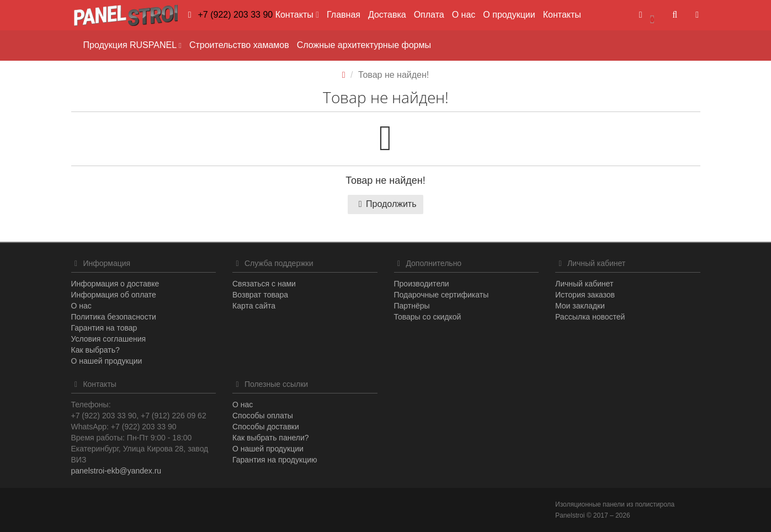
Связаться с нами (264, 283)
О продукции (509, 14)
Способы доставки (265, 426)
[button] (646, 15)
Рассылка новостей (590, 316)
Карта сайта (253, 305)
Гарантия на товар (104, 327)
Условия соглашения (108, 338)
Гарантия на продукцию (274, 459)
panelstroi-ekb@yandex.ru (116, 470)
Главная (343, 14)
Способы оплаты (262, 415)
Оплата (429, 14)
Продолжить (385, 204)
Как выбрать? (95, 349)
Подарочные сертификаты (441, 294)
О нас (464, 14)
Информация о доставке (115, 283)
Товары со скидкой (427, 316)
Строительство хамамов (239, 45)
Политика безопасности (113, 316)
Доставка (387, 14)
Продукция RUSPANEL (132, 45)
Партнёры (412, 305)
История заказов (585, 294)
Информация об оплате (113, 294)
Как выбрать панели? (270, 437)
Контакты (562, 14)
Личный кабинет (584, 283)
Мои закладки (580, 305)
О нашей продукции (106, 361)
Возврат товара (260, 294)
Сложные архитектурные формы (364, 45)
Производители (421, 283)
